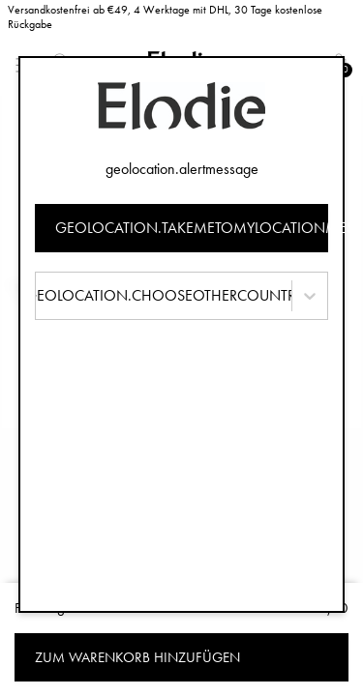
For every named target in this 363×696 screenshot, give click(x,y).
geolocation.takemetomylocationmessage (192, 228)
